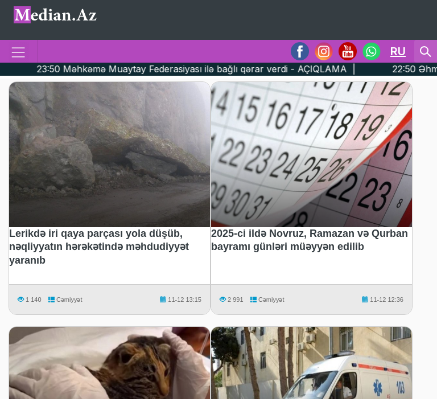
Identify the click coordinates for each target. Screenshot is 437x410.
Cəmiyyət (65, 299)
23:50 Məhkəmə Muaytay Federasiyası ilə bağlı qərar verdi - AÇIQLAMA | (193, 69)
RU (398, 51)
